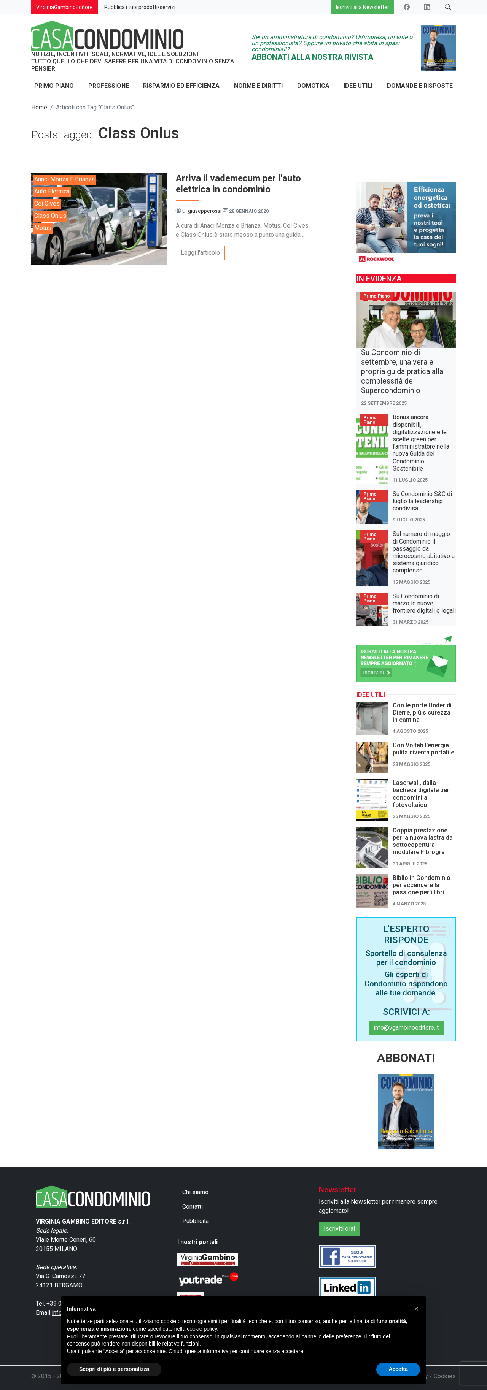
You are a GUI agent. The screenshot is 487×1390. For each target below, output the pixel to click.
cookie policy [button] (202, 1329)
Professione (108, 85)
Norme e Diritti (258, 85)
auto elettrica (52, 191)
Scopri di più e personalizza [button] (114, 1369)
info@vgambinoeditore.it (406, 1027)
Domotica (313, 85)
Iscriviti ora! (339, 1228)
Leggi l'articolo (200, 252)
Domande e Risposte (420, 85)
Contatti (192, 1206)
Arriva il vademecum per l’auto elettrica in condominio (238, 184)
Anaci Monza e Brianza (64, 179)
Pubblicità (195, 1221)
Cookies (445, 1376)
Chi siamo (195, 1192)
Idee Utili (358, 85)
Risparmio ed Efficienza (181, 85)
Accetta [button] (398, 1369)
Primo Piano (54, 85)
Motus (42, 227)
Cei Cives (47, 203)
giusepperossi (204, 211)
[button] (416, 1309)
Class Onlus (50, 215)
